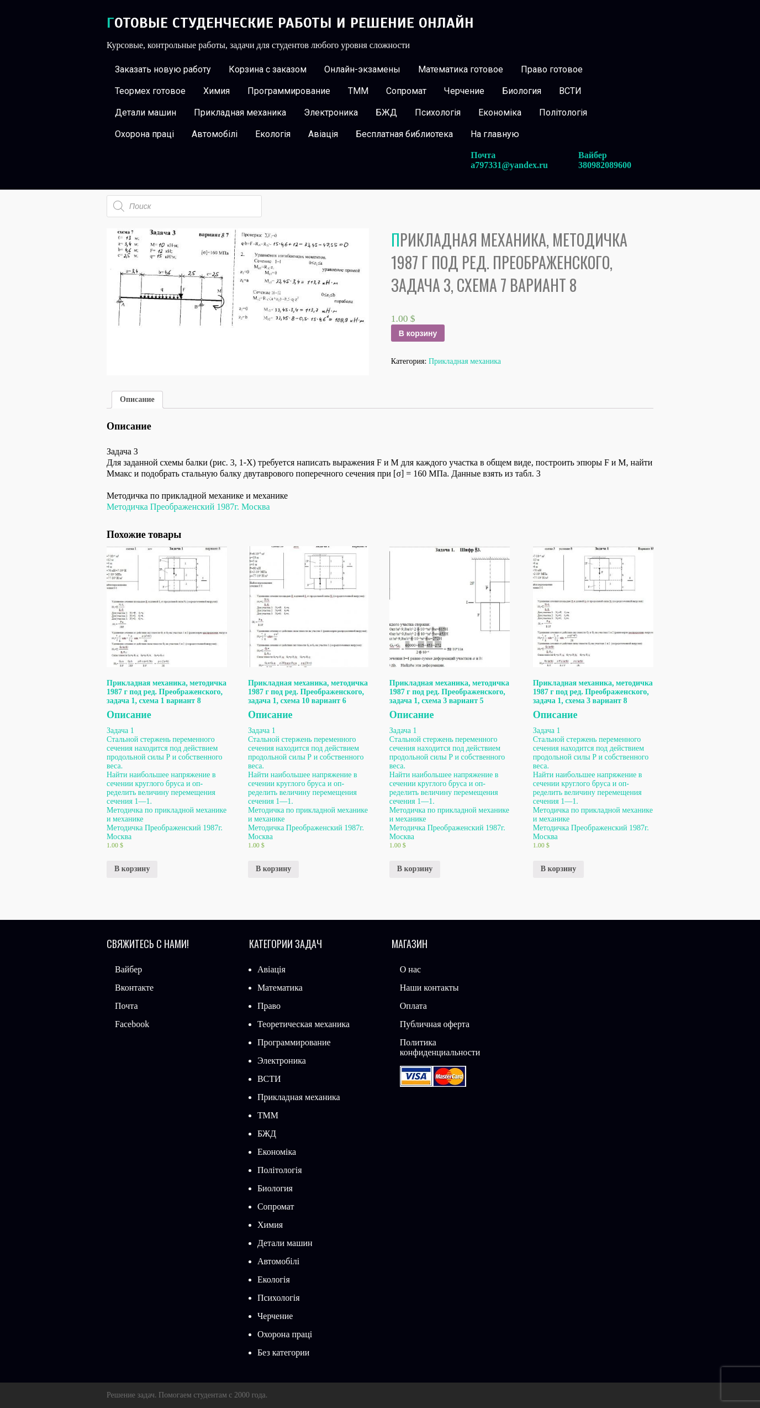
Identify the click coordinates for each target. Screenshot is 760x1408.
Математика (280, 987)
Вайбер (128, 969)
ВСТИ (570, 91)
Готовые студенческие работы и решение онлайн (290, 23)
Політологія (563, 112)
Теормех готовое (150, 91)
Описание (137, 399)
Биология (521, 91)
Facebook (132, 1024)
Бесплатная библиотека (404, 134)
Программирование (288, 91)
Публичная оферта (434, 1024)
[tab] (137, 400)
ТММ (358, 91)
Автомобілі (215, 134)
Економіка (499, 112)
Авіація (323, 134)
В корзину (418, 333)
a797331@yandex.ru (509, 165)
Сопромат (406, 91)
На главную (495, 134)
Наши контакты (429, 987)
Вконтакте (134, 987)
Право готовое (552, 69)
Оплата (413, 1006)
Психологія (438, 112)
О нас (410, 969)
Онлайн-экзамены (362, 69)
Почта (126, 1006)
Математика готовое (460, 69)
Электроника (331, 112)
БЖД (386, 112)
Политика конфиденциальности (440, 1047)
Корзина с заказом (268, 69)
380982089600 (604, 165)
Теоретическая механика (303, 1024)
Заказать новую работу (163, 69)
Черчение (464, 91)
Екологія (273, 134)
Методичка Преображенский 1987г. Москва (188, 506)
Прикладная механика (240, 112)
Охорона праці (144, 134)
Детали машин (145, 112)
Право (269, 1006)
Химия (216, 91)
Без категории (283, 1352)
